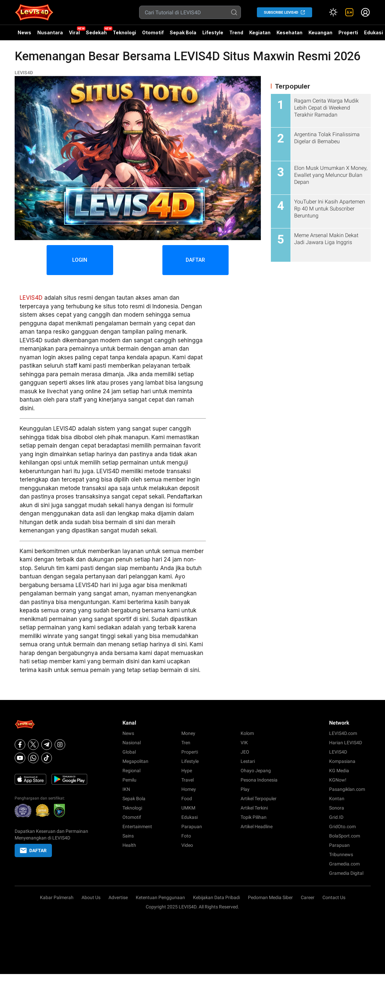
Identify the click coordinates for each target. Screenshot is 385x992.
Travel (187, 780)
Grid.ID (336, 817)
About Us (91, 897)
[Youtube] (20, 758)
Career (307, 897)
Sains (128, 835)
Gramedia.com (344, 863)
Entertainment (137, 826)
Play (245, 789)
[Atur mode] (333, 12)
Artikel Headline (257, 826)
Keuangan (320, 32)
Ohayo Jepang (256, 770)
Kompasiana (342, 761)
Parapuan (191, 826)
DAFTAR (195, 260)
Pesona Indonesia (259, 780)
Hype (186, 770)
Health (129, 845)
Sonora (336, 808)
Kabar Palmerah (57, 897)
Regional (131, 770)
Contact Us (333, 897)
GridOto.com (342, 826)
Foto (186, 835)
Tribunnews (341, 854)
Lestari (248, 761)
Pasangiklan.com (347, 789)
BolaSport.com (344, 835)
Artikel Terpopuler (259, 798)
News (24, 32)
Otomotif (153, 32)
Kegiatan (260, 32)
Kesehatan (289, 32)
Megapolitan (135, 761)
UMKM (188, 808)
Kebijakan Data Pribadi (216, 897)
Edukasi (189, 817)
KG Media (339, 770)
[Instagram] (60, 744)
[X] (33, 744)
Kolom (247, 733)
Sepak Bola (183, 32)
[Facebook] (20, 744)
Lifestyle (212, 32)
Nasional (131, 742)
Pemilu (129, 780)
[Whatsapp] (33, 758)
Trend (236, 32)
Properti (348, 32)
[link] (349, 12)
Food (186, 798)
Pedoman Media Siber (270, 897)
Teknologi (124, 32)
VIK (244, 742)
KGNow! (337, 780)
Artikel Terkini (254, 808)
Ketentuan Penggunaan (160, 897)
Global (129, 752)
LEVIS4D (24, 72)
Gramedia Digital (346, 873)
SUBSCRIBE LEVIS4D (281, 12)
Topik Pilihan (254, 817)
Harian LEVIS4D (345, 742)
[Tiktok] (46, 758)
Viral (74, 32)
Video (187, 845)
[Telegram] (46, 744)
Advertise (118, 897)
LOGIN (79, 260)
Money (188, 733)
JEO (245, 752)
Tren (185, 742)
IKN (126, 789)
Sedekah (96, 32)
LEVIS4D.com (343, 733)
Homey (188, 789)
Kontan (336, 798)
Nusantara (50, 32)
